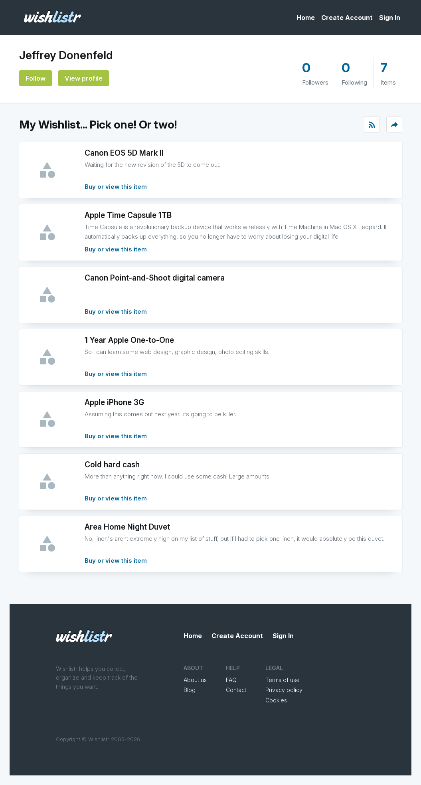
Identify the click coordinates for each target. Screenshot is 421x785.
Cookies (276, 700)
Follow (35, 78)
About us (195, 679)
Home (305, 18)
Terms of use (282, 679)
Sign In (389, 18)
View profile (84, 78)
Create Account (347, 18)
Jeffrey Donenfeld (66, 55)
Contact (236, 689)
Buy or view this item (116, 186)
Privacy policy (283, 689)
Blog (190, 689)
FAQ (231, 679)
